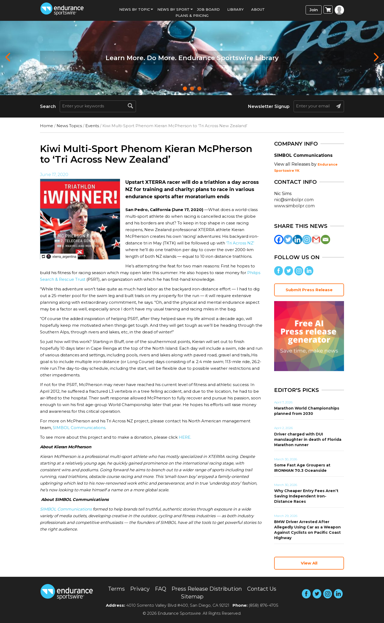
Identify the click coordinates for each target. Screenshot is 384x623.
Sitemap (192, 596)
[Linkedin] (297, 239)
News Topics (69, 125)
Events (92, 125)
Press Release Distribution (206, 589)
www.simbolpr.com (294, 205)
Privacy (140, 589)
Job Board (208, 9)
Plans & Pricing (192, 15)
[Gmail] (316, 239)
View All (309, 563)
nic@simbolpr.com (294, 199)
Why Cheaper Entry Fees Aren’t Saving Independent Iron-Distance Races (306, 496)
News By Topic (134, 9)
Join (314, 9)
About (258, 9)
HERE (184, 437)
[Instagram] (306, 239)
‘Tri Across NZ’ (240, 243)
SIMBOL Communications (79, 427)
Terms (116, 589)
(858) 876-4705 (263, 605)
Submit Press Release (309, 289)
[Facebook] (278, 239)
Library (235, 9)
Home (46, 125)
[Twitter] (288, 239)
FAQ (160, 589)
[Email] (325, 239)
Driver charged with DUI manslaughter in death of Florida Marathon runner (307, 439)
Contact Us (261, 589)
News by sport (173, 9)
